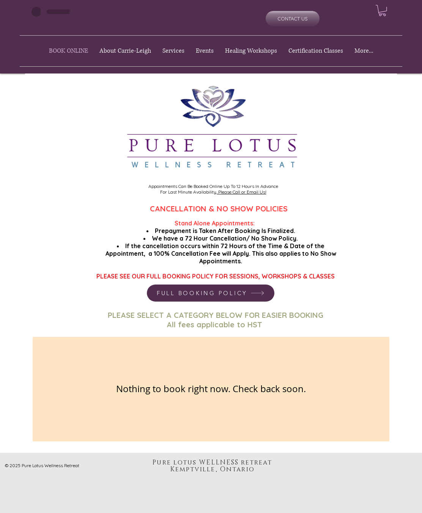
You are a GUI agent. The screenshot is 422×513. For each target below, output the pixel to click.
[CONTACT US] (293, 18)
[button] (382, 10)
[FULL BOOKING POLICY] (210, 293)
